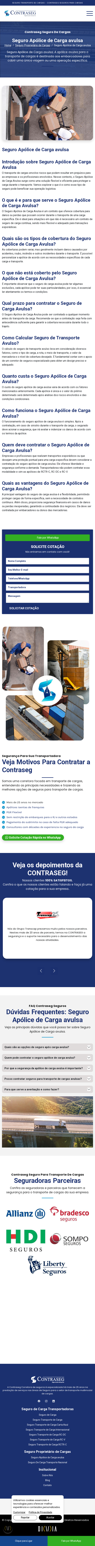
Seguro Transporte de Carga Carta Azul (47, 1424)
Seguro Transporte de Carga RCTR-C (47, 1444)
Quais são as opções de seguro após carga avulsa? (36, 1047)
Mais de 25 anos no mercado (22, 802)
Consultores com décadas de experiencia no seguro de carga (43, 827)
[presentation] (41, 971)
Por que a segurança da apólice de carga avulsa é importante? (43, 1068)
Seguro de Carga (47, 1415)
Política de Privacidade (40, 1512)
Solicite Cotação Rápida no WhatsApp (33, 837)
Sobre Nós (47, 1475)
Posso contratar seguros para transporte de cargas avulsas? (43, 1078)
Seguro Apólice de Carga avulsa (47, 1457)
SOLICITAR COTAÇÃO (24, 608)
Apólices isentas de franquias (23, 807)
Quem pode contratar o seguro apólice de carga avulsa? (39, 1057)
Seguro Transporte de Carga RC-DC (47, 1434)
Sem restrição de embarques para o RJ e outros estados (39, 817)
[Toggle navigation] (89, 13)
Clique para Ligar (23, 1541)
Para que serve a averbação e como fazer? (31, 1089)
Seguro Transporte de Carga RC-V (47, 1439)
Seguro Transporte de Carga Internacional (47, 1429)
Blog (47, 1480)
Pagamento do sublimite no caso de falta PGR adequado (40, 822)
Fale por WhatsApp (47, 537)
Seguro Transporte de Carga (47, 1419)
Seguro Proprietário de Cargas (32, 45)
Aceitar (50, 1517)
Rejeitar (25, 1517)
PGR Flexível (12, 812)
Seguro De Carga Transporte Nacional (47, 1462)
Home (7, 45)
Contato (47, 1485)
